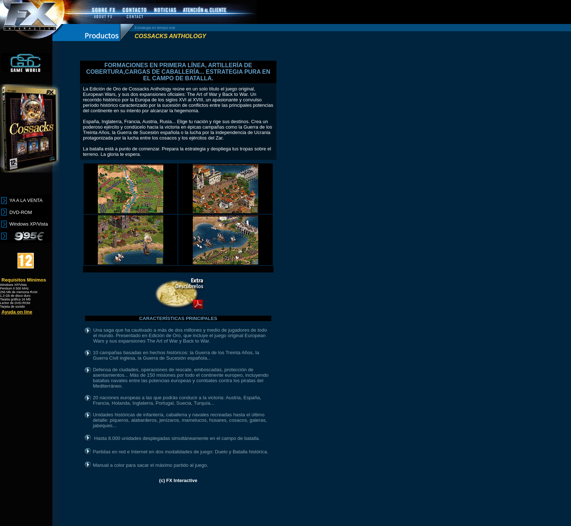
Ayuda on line (16, 312)
